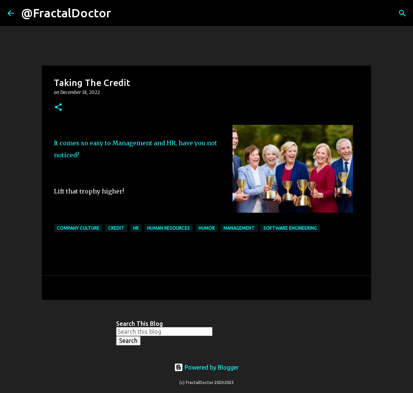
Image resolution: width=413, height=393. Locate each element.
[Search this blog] (164, 331)
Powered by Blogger (206, 367)
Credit (116, 228)
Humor (207, 228)
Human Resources (168, 228)
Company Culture (78, 228)
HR (136, 228)
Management (239, 228)
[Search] (121, 13)
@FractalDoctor (66, 13)
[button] (58, 108)
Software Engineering (290, 228)
